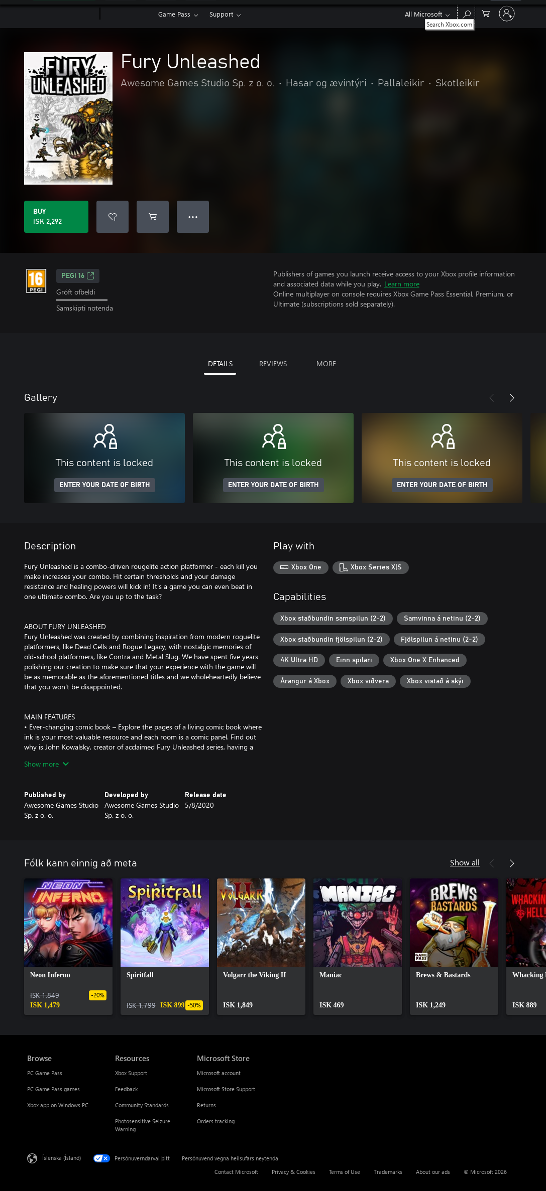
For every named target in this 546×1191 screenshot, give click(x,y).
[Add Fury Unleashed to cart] (153, 217)
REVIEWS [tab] (273, 363)
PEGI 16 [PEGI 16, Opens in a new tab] (77, 276)
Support (221, 14)
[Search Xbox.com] (466, 13)
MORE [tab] (326, 363)
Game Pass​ (174, 14)
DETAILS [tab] (220, 363)
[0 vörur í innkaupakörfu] (486, 13)
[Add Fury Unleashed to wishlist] (112, 217)
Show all (465, 862)
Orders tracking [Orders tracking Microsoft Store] (216, 1121)
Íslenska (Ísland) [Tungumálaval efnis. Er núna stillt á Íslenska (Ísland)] (61, 1157)
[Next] (512, 398)
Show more (46, 764)
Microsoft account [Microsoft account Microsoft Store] (219, 1073)
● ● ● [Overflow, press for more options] (193, 216)
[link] (68, 946)
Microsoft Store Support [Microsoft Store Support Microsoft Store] (226, 1089)
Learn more (401, 283)
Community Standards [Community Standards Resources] (142, 1105)
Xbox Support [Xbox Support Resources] (131, 1073)
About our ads (433, 1171)
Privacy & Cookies (293, 1171)
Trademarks (388, 1171)
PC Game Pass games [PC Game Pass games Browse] (53, 1089)
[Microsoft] (61, 14)
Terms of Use (344, 1171)
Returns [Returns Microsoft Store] (206, 1105)
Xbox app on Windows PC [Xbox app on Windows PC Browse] (57, 1105)
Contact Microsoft (236, 1171)
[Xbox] (128, 14)
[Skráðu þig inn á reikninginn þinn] (507, 14)
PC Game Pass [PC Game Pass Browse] (44, 1073)
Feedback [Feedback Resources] (126, 1089)
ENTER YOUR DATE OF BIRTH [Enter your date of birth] (104, 485)
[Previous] (492, 398)
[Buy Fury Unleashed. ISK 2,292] (56, 217)
